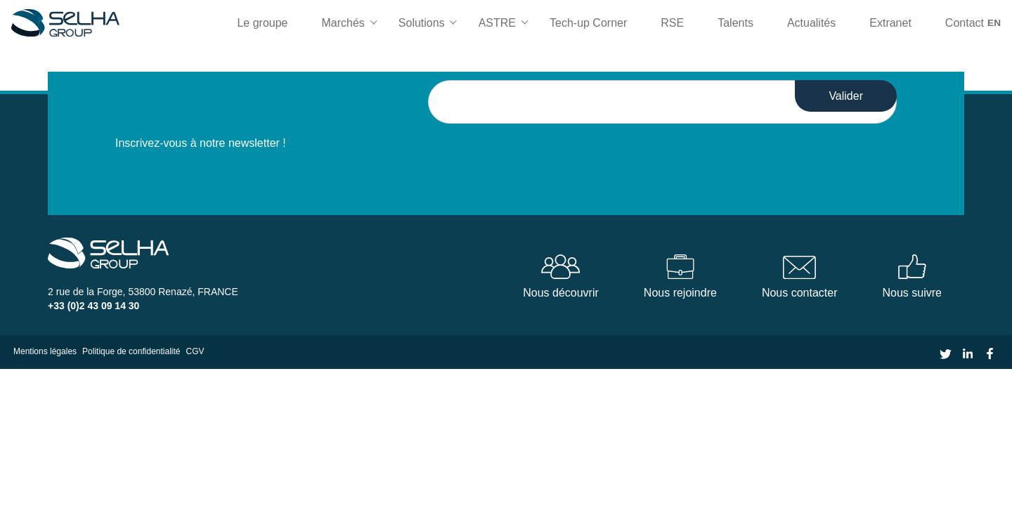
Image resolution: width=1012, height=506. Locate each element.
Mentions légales (45, 351)
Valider (846, 96)
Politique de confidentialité (131, 351)
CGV (195, 351)
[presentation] (535, 151)
